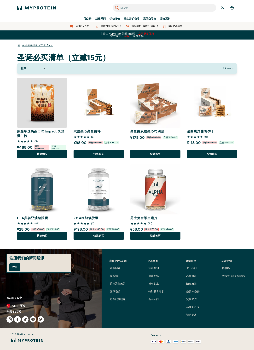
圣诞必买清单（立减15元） (37, 45)
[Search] (117, 8)
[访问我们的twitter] (41, 319)
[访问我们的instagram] (9, 319)
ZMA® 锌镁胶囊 (86, 218)
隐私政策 (191, 283)
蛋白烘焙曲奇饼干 (200, 131)
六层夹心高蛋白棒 (87, 131)
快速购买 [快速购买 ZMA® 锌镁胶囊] (98, 235)
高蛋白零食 (149, 18)
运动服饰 (115, 18)
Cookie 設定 (14, 297)
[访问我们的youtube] (33, 319)
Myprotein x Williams (234, 275)
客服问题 (115, 268)
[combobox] (164, 8)
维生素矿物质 (131, 18)
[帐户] (222, 8)
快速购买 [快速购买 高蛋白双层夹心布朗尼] (155, 153)
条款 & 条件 (193, 291)
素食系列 (165, 18)
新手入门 (153, 299)
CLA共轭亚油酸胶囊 (32, 218)
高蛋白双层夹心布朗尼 (147, 131)
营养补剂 (153, 268)
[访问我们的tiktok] (25, 319)
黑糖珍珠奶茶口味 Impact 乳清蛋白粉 (41, 133)
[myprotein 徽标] (36, 8)
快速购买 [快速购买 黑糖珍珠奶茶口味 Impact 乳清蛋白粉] (42, 153)
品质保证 (191, 275)
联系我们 (115, 275)
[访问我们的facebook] (17, 319)
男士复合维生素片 (143, 218)
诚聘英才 (191, 314)
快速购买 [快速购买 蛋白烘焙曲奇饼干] (212, 153)
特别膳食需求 (156, 291)
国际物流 (115, 291)
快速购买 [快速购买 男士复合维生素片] (155, 235)
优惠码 (226, 268)
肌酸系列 (100, 18)
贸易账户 (191, 299)
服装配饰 (153, 275)
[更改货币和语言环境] (50, 306)
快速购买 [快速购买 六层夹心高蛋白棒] (98, 153)
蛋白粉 (87, 18)
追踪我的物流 (118, 299)
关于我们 (191, 268)
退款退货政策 (118, 283)
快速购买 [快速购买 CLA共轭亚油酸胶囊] (42, 235)
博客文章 (153, 283)
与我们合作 (192, 307)
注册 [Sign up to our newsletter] (14, 267)
